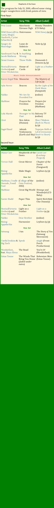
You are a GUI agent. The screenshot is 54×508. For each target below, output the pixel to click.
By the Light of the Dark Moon (44, 87)
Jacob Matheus (8, 56)
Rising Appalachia (6, 172)
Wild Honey (7, 32)
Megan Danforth (7, 36)
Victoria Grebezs (9, 68)
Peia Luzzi (6, 25)
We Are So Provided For (25, 96)
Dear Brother (25, 218)
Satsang (5, 231)
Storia (4, 66)
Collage (23, 180)
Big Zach (5, 243)
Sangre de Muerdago (6, 45)
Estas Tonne (7, 256)
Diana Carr (6, 152)
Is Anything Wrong (25, 55)
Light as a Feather (44, 66)
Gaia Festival (25, 183)
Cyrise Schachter (9, 38)
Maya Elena (12, 252)
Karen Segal (7, 79)
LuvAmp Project (41, 156)
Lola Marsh (6, 113)
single (40, 240)
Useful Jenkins (8, 240)
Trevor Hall (7, 161)
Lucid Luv (41, 152)
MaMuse (5, 101)
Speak (22, 240)
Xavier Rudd (7, 199)
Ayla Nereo (6, 85)
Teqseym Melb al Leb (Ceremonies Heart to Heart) (43, 132)
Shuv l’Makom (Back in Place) (42, 121)
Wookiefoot (7, 250)
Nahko (4, 94)
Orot (3, 120)
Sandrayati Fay (8, 53)
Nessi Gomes (7, 60)
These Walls (25, 60)
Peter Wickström (9, 72)
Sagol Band (6, 129)
